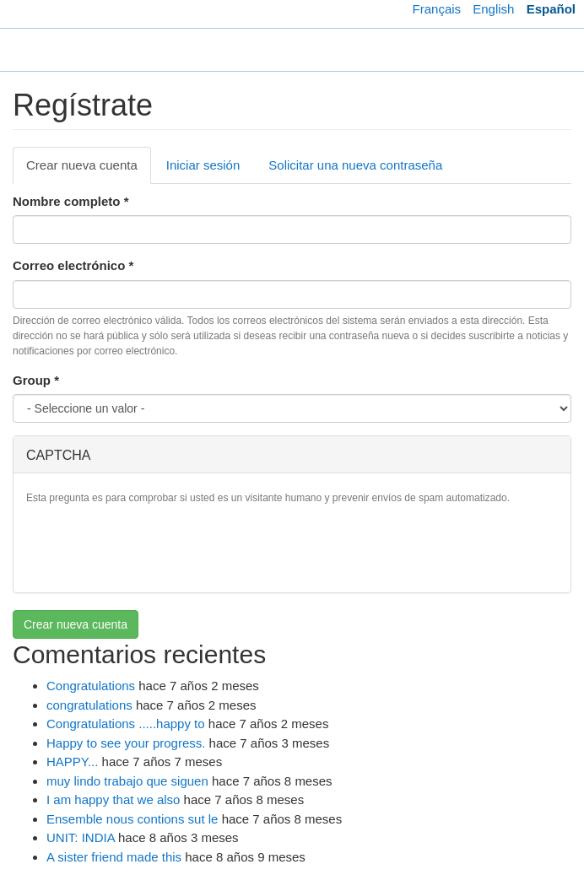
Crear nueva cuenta (88, 169)
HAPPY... (72, 761)
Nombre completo (71, 201)
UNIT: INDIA (80, 837)
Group (36, 380)
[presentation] (154, 547)
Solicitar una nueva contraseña (355, 165)
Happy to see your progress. (125, 743)
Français (437, 9)
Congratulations (90, 685)
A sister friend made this (113, 857)
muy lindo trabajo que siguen (127, 781)
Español (551, 9)
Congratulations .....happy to (125, 723)
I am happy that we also (113, 799)
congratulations (89, 705)
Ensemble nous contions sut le (132, 819)
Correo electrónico (73, 265)
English (493, 9)
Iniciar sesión (203, 165)
